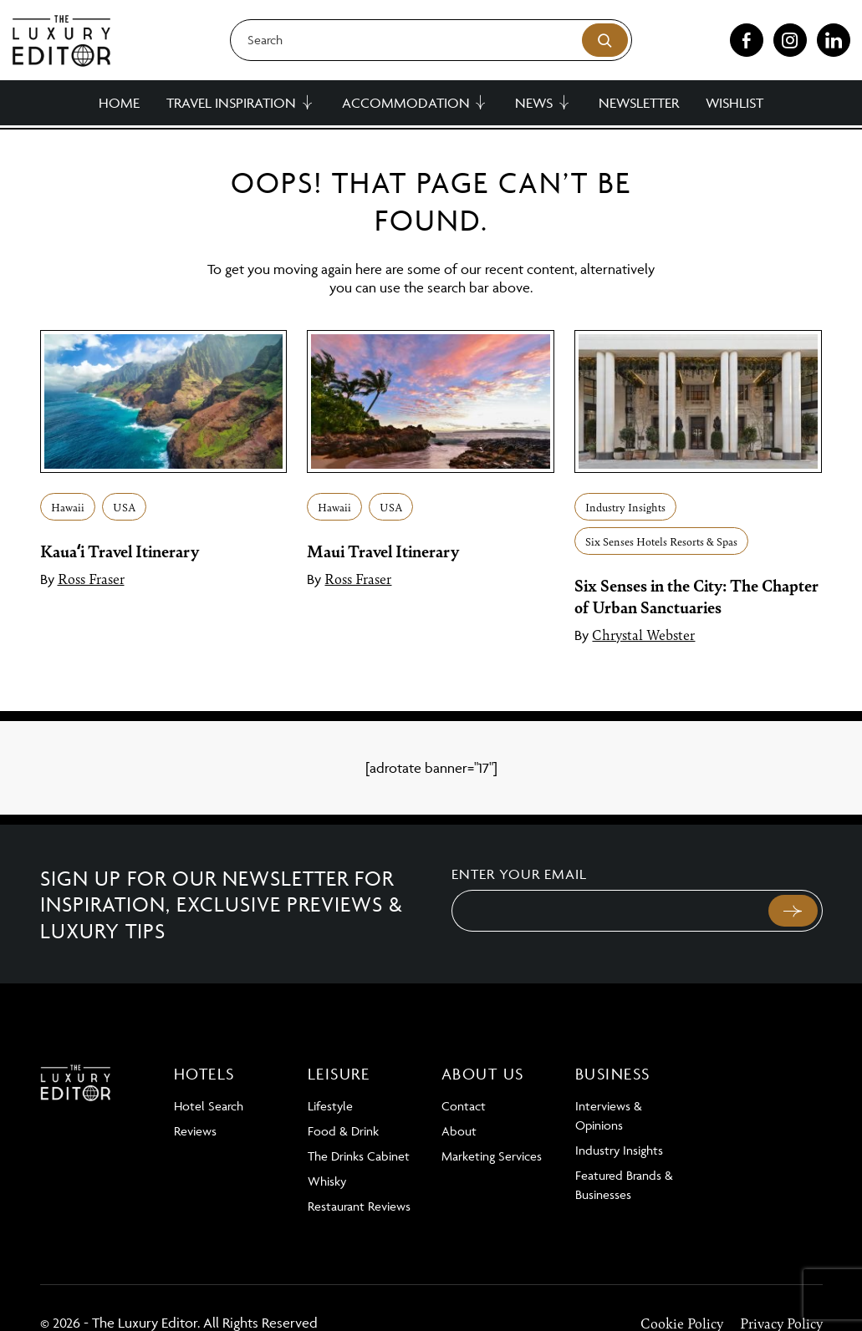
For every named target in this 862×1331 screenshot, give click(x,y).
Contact (463, 1106)
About (459, 1131)
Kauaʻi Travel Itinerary (119, 550)
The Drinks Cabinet (359, 1156)
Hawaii (67, 507)
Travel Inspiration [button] (231, 102)
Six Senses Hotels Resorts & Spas (661, 541)
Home (119, 102)
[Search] (431, 40)
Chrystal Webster (643, 634)
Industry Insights (625, 507)
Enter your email (519, 874)
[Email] (608, 911)
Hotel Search (208, 1106)
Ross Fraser (91, 578)
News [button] (534, 102)
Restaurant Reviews (359, 1206)
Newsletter (639, 102)
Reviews (195, 1131)
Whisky (327, 1181)
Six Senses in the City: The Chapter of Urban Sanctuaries (696, 595)
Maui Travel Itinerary (383, 550)
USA (124, 507)
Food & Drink (343, 1131)
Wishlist (734, 102)
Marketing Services (491, 1156)
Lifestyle (330, 1106)
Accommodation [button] (406, 102)
